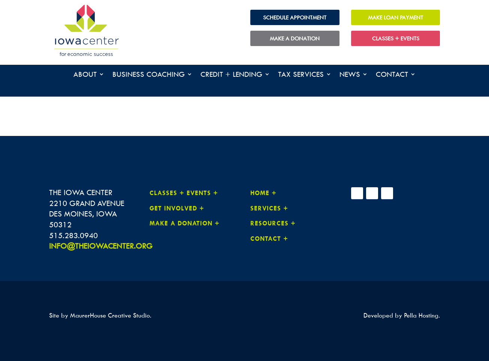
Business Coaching (148, 75)
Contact (392, 75)
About (85, 75)
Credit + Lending (231, 75)
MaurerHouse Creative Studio (110, 315)
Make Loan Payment (395, 17)
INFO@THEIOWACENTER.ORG (101, 246)
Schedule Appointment (294, 17)
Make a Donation (295, 38)
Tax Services (301, 75)
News (349, 75)
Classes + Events (395, 38)
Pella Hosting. (422, 315)
